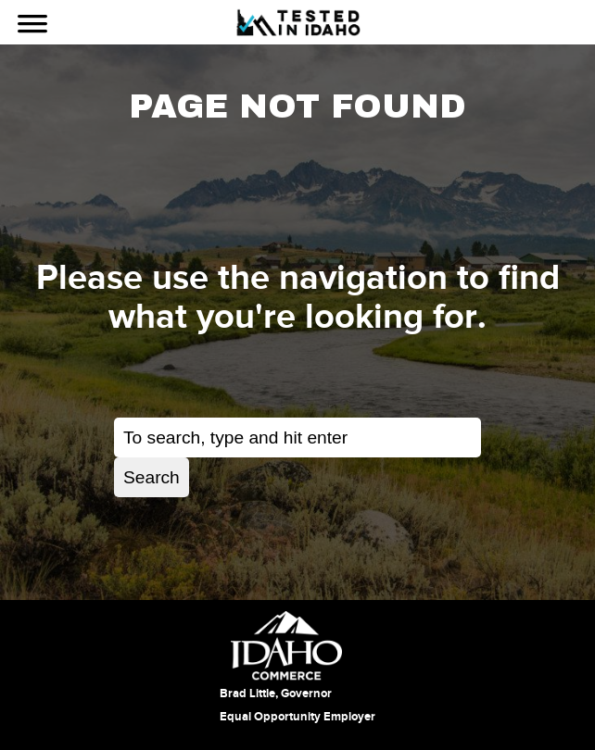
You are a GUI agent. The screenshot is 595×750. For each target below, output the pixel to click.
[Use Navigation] (32, 26)
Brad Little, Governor (276, 693)
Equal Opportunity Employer (297, 716)
